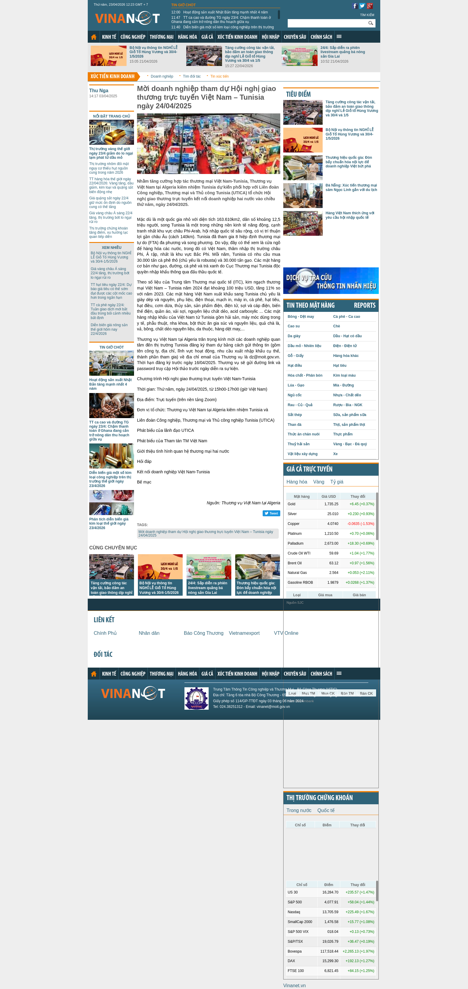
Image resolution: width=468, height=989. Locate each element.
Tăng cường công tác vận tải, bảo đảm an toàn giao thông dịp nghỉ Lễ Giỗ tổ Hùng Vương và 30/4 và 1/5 (250, 54)
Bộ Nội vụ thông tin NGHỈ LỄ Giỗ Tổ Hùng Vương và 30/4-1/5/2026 (154, 52)
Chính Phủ (105, 633)
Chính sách (321, 37)
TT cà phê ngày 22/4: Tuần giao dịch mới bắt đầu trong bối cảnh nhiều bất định (110, 311)
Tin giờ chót (183, 5)
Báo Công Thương (204, 633)
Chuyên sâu (295, 37)
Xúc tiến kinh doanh (237, 37)
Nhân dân (149, 633)
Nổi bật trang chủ (111, 116)
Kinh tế (109, 37)
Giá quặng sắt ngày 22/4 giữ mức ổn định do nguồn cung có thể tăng (110, 202)
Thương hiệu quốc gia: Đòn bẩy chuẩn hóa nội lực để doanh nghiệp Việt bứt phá (349, 161)
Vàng (318, 481)
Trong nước (299, 810)
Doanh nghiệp (162, 76)
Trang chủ (94, 37)
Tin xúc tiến (219, 76)
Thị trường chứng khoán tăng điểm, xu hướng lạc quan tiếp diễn (108, 232)
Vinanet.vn (294, 985)
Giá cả (207, 37)
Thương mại (161, 37)
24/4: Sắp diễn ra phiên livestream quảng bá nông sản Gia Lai (343, 52)
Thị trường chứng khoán (320, 798)
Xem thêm (339, 36)
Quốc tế (326, 810)
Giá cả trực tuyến (309, 469)
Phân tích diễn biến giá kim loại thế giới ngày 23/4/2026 (108, 523)
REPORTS (364, 305)
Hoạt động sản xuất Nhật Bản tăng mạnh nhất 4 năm (219, 12)
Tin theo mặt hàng (311, 305)
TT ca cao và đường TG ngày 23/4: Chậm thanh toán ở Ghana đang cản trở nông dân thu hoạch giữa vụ (221, 20)
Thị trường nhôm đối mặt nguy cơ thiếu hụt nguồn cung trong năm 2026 (109, 168)
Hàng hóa (187, 37)
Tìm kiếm (367, 15)
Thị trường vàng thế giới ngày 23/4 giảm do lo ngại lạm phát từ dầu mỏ (111, 153)
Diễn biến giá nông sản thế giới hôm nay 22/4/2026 (109, 329)
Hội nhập (270, 37)
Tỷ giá (337, 481)
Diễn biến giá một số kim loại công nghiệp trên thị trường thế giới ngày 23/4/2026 (222, 29)
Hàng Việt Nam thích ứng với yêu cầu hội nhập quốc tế (350, 215)
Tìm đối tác (192, 76)
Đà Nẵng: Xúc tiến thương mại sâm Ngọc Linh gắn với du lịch (351, 187)
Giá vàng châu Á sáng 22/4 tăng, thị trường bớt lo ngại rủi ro (111, 217)
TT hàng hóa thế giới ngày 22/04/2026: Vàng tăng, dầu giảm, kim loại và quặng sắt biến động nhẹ (111, 185)
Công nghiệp (133, 37)
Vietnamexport (244, 633)
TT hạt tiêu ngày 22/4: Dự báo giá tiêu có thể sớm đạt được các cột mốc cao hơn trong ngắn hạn (111, 291)
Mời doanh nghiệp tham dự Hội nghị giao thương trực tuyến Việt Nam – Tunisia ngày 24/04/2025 (205, 533)
